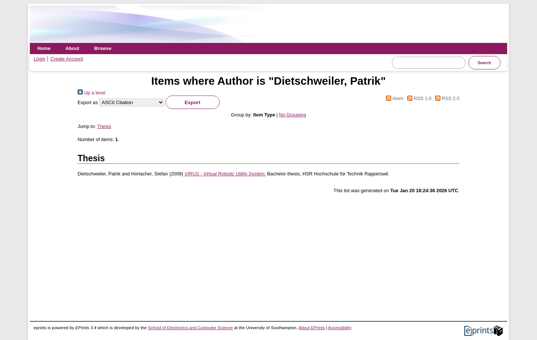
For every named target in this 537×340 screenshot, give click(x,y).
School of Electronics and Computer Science (190, 327)
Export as (88, 102)
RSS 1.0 (418, 98)
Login (39, 59)
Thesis (104, 126)
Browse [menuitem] (103, 48)
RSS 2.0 (446, 98)
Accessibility (340, 327)
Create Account (66, 59)
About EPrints (312, 327)
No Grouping (292, 115)
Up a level (91, 93)
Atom (393, 98)
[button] (193, 102)
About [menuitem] (72, 48)
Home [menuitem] (44, 48)
